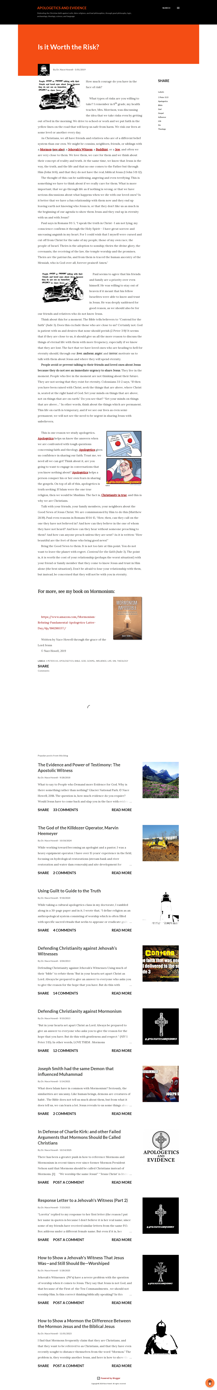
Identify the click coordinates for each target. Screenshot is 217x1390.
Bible (160, 105)
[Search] (166, 8)
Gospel (161, 113)
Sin (159, 125)
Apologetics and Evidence (61, 8)
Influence (162, 117)
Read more (122, 810)
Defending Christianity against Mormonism (80, 1011)
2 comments (64, 873)
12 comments (65, 1050)
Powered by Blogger (108, 1378)
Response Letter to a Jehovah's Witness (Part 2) (83, 1200)
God (160, 109)
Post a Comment (68, 1182)
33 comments (65, 810)
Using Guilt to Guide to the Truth (69, 890)
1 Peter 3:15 (163, 97)
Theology (162, 129)
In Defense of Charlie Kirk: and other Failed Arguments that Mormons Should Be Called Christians (79, 1137)
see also (58, 149)
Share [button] (163, 81)
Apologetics (163, 101)
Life (159, 121)
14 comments (65, 993)
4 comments (64, 930)
